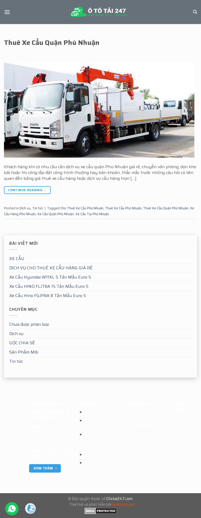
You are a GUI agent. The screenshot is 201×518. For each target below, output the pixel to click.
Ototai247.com (119, 499)
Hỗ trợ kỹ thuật (100, 454)
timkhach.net (123, 504)
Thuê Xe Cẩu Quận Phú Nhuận (51, 42)
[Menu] (7, 12)
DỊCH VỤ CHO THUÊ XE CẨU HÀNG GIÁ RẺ (51, 268)
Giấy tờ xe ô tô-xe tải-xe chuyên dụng (102, 440)
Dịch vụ (16, 333)
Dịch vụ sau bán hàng (100, 423)
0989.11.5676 (61, 449)
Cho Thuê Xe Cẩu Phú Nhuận (81, 208)
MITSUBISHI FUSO (148, 457)
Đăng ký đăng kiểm (98, 466)
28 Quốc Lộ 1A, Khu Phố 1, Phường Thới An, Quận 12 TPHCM (48, 435)
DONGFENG (141, 425)
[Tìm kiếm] (195, 12)
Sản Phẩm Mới (23, 352)
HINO (135, 414)
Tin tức (16, 361)
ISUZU (136, 446)
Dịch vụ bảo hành (102, 412)
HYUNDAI (139, 435)
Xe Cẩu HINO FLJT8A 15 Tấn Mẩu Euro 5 (48, 286)
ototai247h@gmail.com (64, 455)
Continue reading (27, 189)
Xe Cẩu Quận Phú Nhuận (55, 214)
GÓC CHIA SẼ (22, 343)
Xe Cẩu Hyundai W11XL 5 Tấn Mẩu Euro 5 (50, 277)
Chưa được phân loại (29, 324)
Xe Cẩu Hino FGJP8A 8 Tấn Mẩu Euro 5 (47, 295)
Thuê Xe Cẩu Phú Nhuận (123, 208)
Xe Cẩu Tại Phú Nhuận (92, 214)
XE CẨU (16, 258)
